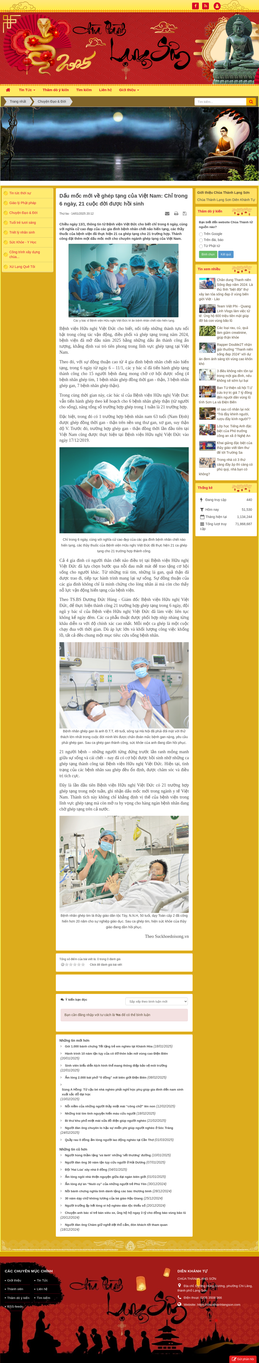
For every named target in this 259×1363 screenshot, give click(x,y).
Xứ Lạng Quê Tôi (22, 267)
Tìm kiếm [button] (84, 90)
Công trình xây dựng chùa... (24, 254)
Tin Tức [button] (27, 91)
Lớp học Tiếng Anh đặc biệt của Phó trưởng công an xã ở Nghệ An (234, 431)
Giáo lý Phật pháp (22, 203)
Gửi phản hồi (243, 1359)
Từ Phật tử (209, 246)
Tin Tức (42, 1274)
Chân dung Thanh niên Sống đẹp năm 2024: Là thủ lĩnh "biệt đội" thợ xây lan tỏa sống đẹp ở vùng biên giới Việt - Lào (226, 289)
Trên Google (210, 234)
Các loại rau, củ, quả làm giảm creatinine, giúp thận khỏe (232, 332)
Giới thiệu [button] (129, 91)
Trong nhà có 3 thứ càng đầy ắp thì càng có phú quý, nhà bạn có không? (226, 467)
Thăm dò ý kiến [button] (56, 90)
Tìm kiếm (43, 1291)
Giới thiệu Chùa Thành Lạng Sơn (223, 192)
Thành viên (15, 1283)
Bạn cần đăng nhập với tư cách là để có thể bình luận (107, 1009)
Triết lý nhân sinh (22, 232)
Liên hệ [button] (105, 90)
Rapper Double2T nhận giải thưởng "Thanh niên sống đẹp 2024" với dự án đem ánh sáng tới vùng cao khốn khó (226, 354)
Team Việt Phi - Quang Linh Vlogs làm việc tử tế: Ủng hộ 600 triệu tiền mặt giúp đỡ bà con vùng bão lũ (225, 313)
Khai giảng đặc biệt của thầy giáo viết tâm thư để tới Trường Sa (234, 447)
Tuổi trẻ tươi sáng (22, 222)
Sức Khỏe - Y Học (22, 242)
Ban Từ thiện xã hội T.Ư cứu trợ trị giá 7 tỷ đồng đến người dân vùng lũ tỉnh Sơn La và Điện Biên (226, 395)
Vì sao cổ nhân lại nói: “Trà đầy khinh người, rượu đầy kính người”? (234, 414)
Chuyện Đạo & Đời (23, 213)
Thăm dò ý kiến (18, 1291)
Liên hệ (42, 1283)
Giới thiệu (14, 1274)
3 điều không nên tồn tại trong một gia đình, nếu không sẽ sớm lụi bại (235, 375)
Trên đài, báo (211, 240)
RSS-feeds (15, 1300)
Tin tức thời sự (20, 193)
